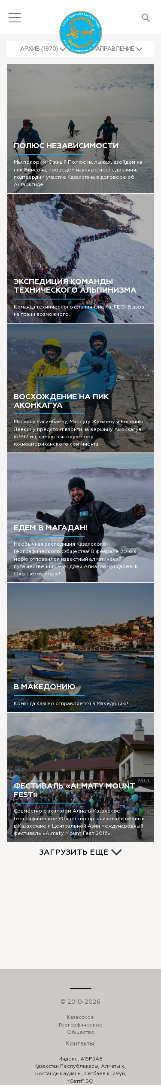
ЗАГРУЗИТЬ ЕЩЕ (74, 852)
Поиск (146, 17)
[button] (43, 49)
